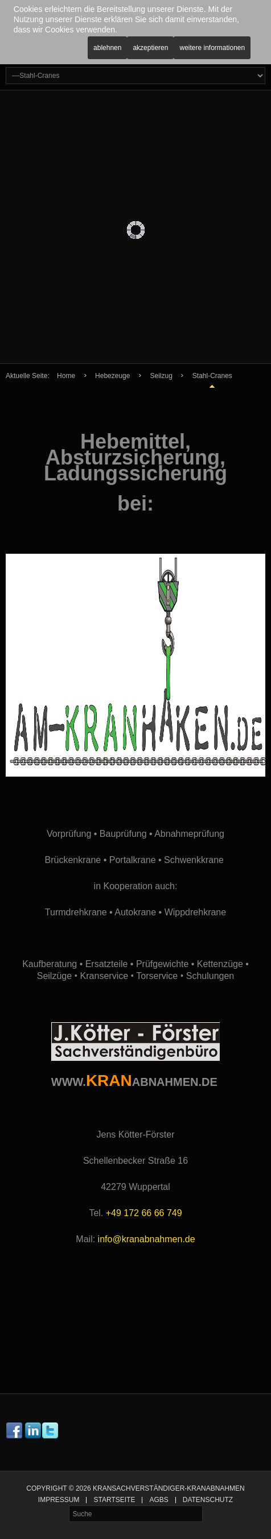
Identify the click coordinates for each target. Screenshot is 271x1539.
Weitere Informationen (212, 48)
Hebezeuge (112, 376)
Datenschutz (208, 1500)
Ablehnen (107, 48)
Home (66, 376)
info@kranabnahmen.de (146, 1239)
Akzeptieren (150, 48)
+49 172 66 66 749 (144, 1213)
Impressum (59, 1500)
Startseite (114, 1500)
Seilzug (161, 376)
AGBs (158, 1500)
